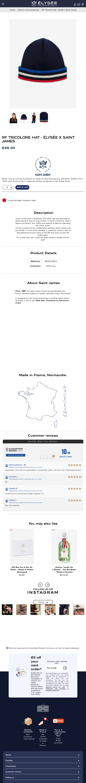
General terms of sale (55, 687)
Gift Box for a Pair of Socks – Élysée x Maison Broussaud (21, 569)
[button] (47, 585)
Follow (41, 602)
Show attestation (15, 455)
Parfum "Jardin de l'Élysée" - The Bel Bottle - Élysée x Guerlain (64, 569)
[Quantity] (7, 187)
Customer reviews (43, 435)
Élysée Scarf (64, 181)
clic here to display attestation (67, 648)
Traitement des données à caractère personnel (57, 689)
